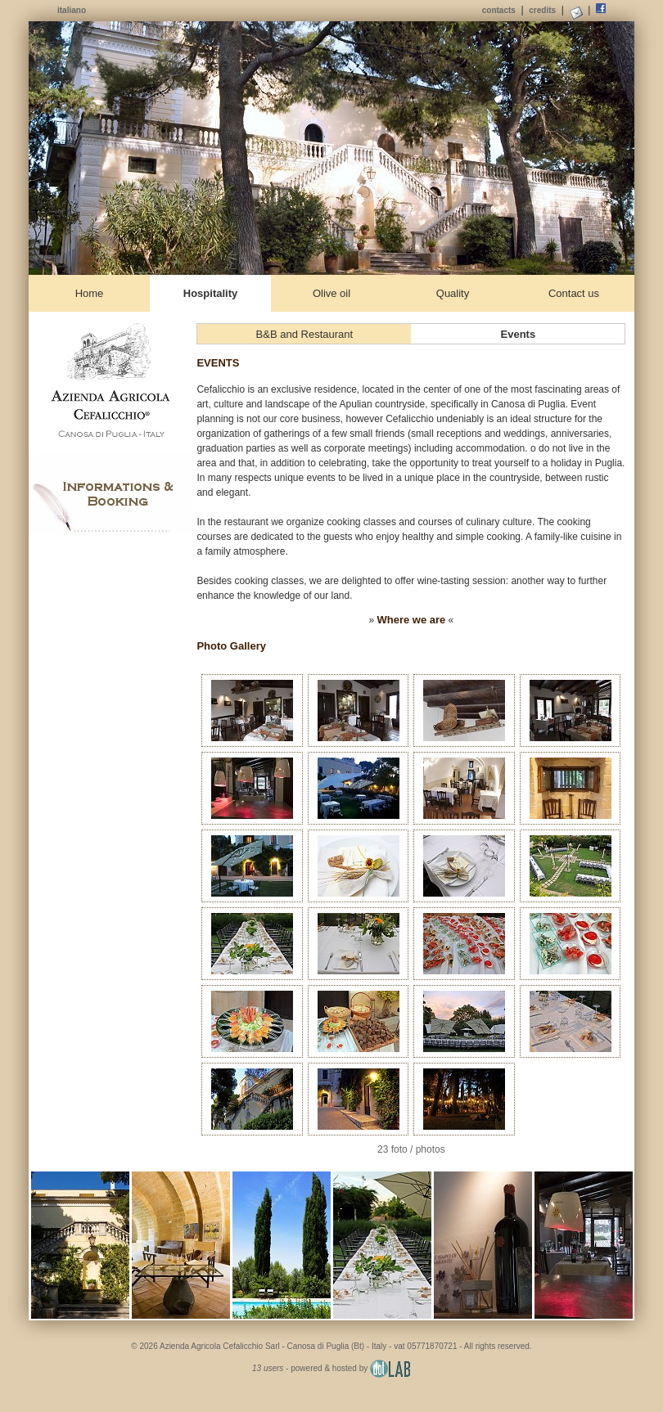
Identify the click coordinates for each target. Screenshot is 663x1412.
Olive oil (331, 293)
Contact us (573, 293)
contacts (499, 10)
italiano (71, 10)
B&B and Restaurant (305, 334)
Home (89, 293)
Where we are (411, 620)
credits (542, 10)
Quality (452, 293)
